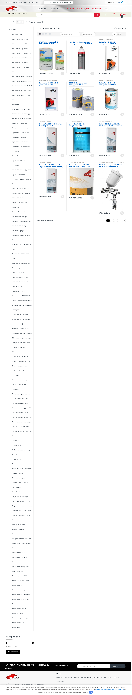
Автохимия (14, 104)
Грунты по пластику (17, 184)
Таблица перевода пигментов (91, 678)
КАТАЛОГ (56, 9)
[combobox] (65, 15)
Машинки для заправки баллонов (20, 315)
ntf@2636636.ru (65, 2)
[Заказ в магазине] (70, 34)
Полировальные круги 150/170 (20, 408)
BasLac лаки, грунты (105, 39)
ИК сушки (13, 249)
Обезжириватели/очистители (20, 333)
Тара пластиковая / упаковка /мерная (20, 515)
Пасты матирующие (17, 384)
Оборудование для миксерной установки (20, 338)
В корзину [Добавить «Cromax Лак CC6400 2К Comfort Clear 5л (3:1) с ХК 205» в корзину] (62, 155)
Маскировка (14, 310)
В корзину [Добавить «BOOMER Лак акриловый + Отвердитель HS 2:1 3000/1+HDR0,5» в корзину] (92, 114)
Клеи (12, 259)
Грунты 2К (114, 39)
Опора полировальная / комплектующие (20, 356)
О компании (68, 678)
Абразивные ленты (17, 72)
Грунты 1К (14, 151)
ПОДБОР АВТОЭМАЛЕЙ (18, 399)
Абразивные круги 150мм (19, 48)
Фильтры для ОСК (16, 529)
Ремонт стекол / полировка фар (20, 468)
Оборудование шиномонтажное (20, 352)
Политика (60, 681)
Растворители (15, 459)
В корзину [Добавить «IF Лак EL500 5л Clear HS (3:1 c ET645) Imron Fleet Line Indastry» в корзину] (122, 155)
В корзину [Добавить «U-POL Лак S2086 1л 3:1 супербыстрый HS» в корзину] (92, 155)
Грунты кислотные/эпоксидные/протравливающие (20, 179)
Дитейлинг (14, 207)
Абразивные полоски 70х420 (20, 76)
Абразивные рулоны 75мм (19, 95)
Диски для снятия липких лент (20, 188)
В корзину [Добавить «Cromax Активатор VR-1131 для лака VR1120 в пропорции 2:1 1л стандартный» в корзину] (92, 198)
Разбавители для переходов (20, 450)
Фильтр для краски (17, 524)
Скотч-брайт (14, 492)
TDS (106, 9)
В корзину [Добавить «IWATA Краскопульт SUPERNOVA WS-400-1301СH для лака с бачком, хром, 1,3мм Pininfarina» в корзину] (122, 213)
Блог (109, 678)
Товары (20, 22)
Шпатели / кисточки (17, 548)
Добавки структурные (18, 231)
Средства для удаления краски (20, 506)
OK (91, 692)
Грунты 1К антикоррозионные (20, 156)
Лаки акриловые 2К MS (18, 282)
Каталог (76, 678)
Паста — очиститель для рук (20, 380)
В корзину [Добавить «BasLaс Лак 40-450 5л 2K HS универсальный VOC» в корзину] (62, 114)
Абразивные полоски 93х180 (20, 86)
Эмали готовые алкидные (19, 595)
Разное (13, 455)
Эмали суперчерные (17, 613)
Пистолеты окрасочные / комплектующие (111, 162)
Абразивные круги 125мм (19, 44)
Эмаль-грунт (14, 627)
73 (124, 221)
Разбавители (15, 445)
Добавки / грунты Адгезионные (20, 212)
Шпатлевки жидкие (17, 552)
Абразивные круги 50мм (19, 67)
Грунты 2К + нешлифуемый (20, 170)
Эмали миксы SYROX (17, 608)
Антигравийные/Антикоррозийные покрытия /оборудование (20, 114)
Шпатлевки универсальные (20, 567)
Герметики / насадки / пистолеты (20, 132)
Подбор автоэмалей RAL (19, 403)
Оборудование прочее (18, 347)
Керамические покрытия (19, 254)
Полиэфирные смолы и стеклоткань (20, 427)
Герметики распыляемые (19, 142)
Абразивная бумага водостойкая (20, 39)
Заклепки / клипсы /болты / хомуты (20, 244)
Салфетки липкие (16, 473)
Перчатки (14, 389)
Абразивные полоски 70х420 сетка (20, 81)
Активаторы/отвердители (76, 162)
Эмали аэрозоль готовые (19, 580)
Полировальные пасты (18, 412)
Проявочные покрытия (18, 436)
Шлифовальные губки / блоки (20, 543)
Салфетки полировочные (19, 478)
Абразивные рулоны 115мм (20, 90)
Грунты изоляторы (17, 175)
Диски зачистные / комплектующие (20, 193)
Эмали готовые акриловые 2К (20, 590)
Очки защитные (16, 375)
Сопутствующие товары (18, 496)
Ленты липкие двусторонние (20, 300)
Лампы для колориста (18, 291)
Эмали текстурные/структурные (20, 618)
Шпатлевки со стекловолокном (20, 562)
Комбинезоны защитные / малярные (20, 263)
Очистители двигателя (18, 366)
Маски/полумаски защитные (20, 305)
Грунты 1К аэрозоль (17, 160)
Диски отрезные (16, 198)
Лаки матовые (15, 287)
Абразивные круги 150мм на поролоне (20, 53)
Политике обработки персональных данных (109, 690)
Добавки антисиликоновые (20, 221)
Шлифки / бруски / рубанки (20, 539)
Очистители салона (17, 371)
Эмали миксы (15, 604)
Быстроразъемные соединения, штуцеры (20, 128)
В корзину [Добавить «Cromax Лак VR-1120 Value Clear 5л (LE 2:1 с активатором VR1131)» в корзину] (62, 196)
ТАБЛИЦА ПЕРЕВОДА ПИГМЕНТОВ (83, 9)
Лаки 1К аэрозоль (16, 272)
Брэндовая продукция (18, 123)
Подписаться (117, 666)
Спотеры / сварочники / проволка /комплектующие (20, 501)
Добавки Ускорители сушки (20, 235)
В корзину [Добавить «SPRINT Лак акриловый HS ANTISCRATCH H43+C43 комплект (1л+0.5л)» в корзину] (62, 73)
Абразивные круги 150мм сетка (20, 58)
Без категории (73, 80)
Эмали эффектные (16, 623)
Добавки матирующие (18, 226)
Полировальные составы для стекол (20, 422)
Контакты (116, 678)
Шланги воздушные (17, 534)
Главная (8, 22)
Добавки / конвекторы (18, 216)
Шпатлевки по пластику (18, 557)
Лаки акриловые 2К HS (45, 121)
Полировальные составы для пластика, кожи (20, 417)
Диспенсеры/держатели (18, 203)
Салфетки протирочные (18, 483)
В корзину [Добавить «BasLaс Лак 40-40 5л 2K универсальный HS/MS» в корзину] (122, 73)
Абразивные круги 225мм (19, 62)
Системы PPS (15, 487)
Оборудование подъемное (19, 343)
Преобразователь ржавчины (20, 431)
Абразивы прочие (16, 100)
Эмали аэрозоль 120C (18, 576)
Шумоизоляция (16, 571)
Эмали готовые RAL (17, 585)
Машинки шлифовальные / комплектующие (20, 324)
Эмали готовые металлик (19, 599)
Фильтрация (13, 652)
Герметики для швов (17, 137)
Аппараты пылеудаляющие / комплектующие (20, 118)
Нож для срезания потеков (19, 328)
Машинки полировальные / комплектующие (20, 319)
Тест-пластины (15, 520)
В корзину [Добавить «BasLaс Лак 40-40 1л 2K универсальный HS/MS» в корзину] (122, 114)
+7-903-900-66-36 (52, 2)
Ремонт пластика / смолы (19, 464)
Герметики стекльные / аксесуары (20, 146)
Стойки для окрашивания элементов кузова (20, 511)
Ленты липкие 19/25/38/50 (19, 296)
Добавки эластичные (17, 240)
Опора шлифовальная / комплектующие (20, 361)
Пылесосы (14, 440)
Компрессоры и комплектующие (20, 268)
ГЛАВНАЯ (42, 9)
